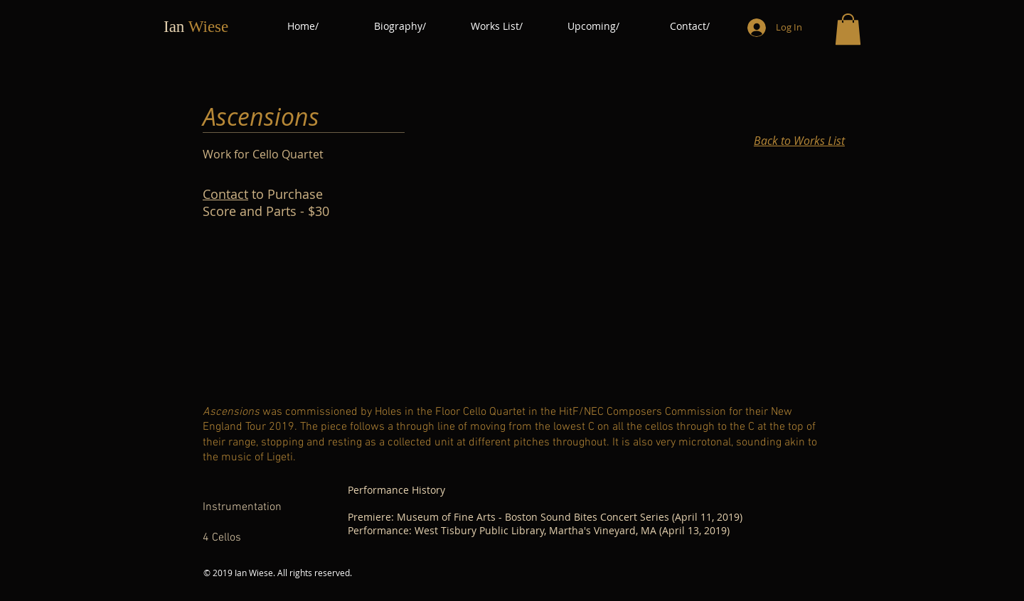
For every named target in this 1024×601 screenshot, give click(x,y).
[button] (848, 29)
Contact (225, 193)
